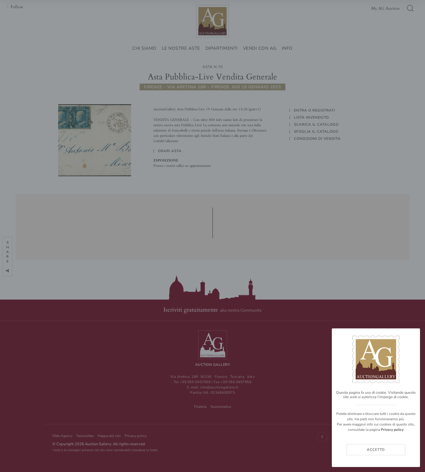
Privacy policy (392, 429)
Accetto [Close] (376, 449)
